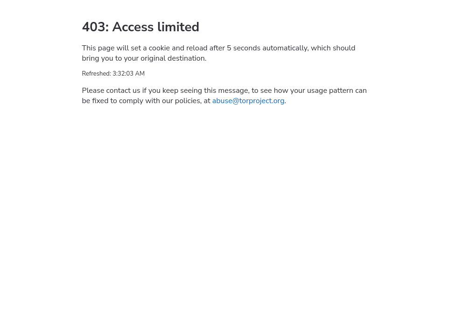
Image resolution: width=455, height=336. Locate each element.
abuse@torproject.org (248, 101)
